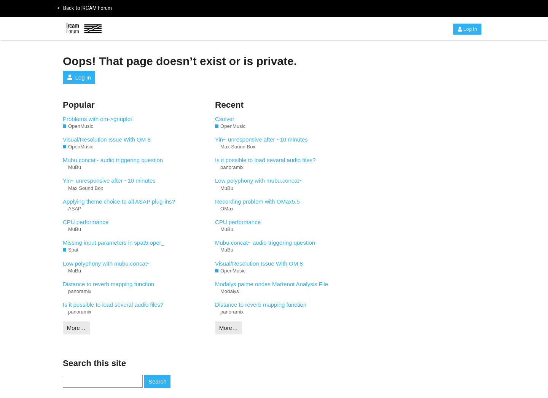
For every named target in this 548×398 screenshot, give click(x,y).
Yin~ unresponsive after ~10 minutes (109, 180)
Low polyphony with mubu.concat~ (106, 263)
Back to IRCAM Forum (84, 8)
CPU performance (85, 222)
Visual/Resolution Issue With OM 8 (107, 139)
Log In (467, 29)
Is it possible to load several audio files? (113, 304)
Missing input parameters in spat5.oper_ (113, 242)
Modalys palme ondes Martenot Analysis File (271, 284)
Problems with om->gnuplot (97, 119)
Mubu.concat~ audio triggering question (113, 160)
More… (76, 328)
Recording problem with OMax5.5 (257, 201)
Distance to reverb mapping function (108, 284)
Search (157, 381)
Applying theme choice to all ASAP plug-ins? (119, 201)
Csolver (224, 119)
